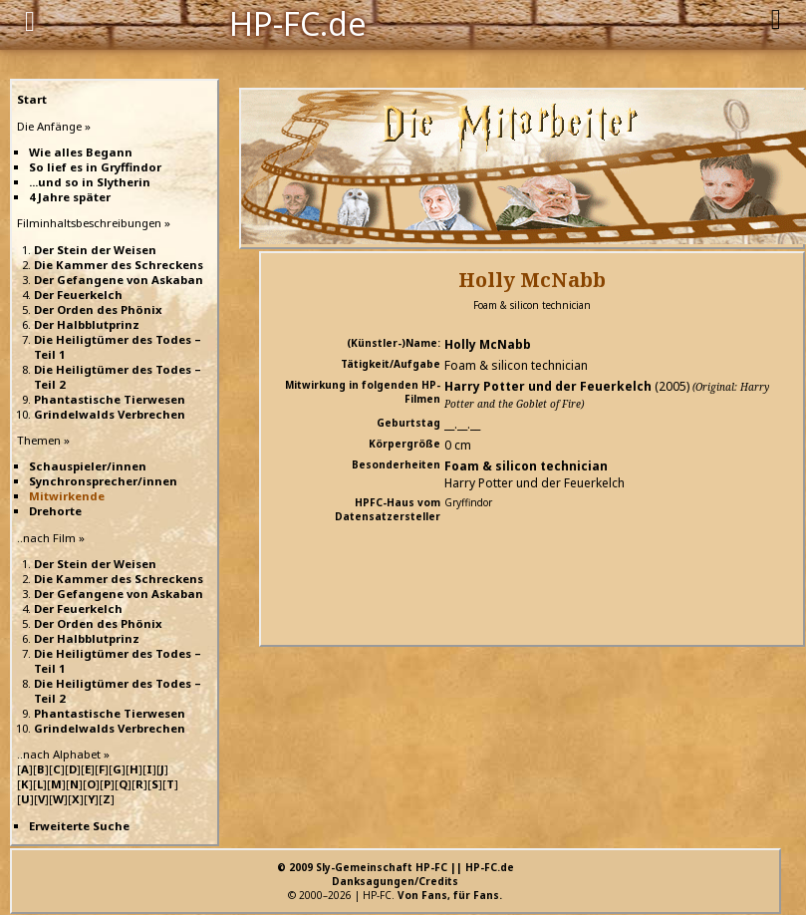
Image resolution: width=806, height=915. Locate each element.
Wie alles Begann (81, 152)
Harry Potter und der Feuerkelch (548, 386)
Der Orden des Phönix (98, 309)
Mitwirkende (67, 495)
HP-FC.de (298, 22)
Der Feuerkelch (78, 294)
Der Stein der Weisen (95, 249)
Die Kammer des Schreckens (118, 264)
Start (32, 99)
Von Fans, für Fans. (450, 895)
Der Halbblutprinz (86, 324)
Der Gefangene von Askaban (118, 279)
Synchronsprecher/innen (103, 480)
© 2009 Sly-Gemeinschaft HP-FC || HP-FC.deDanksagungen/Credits (395, 874)
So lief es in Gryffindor (95, 166)
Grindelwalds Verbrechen (109, 414)
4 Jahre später (70, 196)
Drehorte (55, 510)
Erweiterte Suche (79, 825)
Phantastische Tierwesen (109, 399)
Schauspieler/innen (87, 465)
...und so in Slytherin (89, 181)
